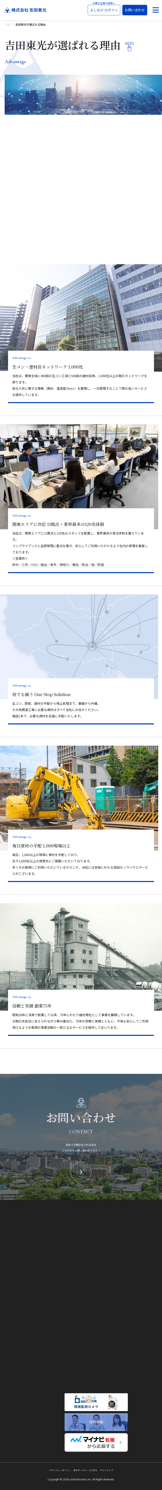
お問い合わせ (135, 9)
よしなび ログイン (104, 9)
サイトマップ (106, 1470)
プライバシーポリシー (60, 1470)
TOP (7, 24)
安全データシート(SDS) (85, 1470)
